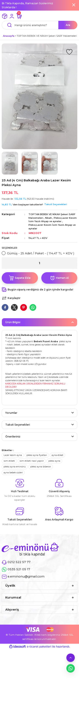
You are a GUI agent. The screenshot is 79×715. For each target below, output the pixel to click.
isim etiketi (9, 461)
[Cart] (19, 16)
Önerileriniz (12, 436)
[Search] (39, 25)
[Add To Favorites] (69, 51)
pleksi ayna (54, 461)
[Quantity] (39, 263)
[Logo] (30, 549)
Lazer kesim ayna (13, 455)
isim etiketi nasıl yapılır (32, 461)
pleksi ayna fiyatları (37, 455)
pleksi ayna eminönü (15, 466)
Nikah (48, 217)
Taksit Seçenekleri (55, 204)
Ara (68, 25)
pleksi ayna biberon (40, 466)
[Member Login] (12, 16)
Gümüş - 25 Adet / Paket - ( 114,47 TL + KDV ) (40, 253)
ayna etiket (57, 455)
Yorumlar (11, 412)
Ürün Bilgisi (12, 322)
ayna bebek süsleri (13, 472)
